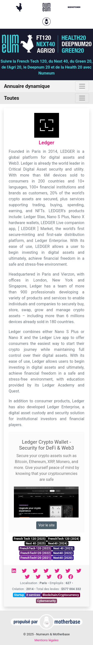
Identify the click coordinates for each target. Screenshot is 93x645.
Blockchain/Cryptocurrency (60, 595)
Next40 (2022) (63, 553)
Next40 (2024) (57, 543)
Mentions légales (46, 640)
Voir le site (46, 525)
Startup (19, 595)
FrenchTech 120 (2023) (35, 548)
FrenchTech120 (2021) (35, 558)
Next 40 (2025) (36, 543)
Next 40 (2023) (63, 548)
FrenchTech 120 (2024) (63, 539)
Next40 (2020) (63, 558)
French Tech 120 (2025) (30, 539)
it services (33, 595)
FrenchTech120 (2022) (35, 553)
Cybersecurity (46, 601)
